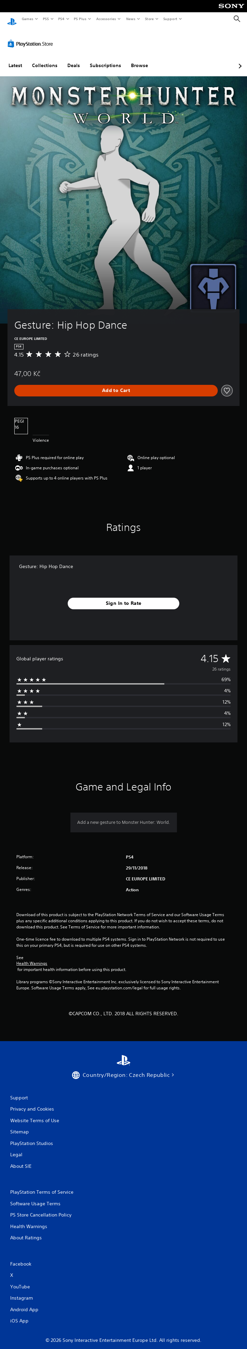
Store (149, 18)
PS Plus (80, 18)
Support (170, 18)
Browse (139, 59)
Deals (73, 59)
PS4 (61, 18)
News (130, 18)
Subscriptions (105, 59)
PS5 (46, 18)
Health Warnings (31, 957)
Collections (44, 59)
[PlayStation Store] (31, 37)
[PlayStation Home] (12, 19)
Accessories (106, 18)
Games (27, 18)
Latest (15, 59)
